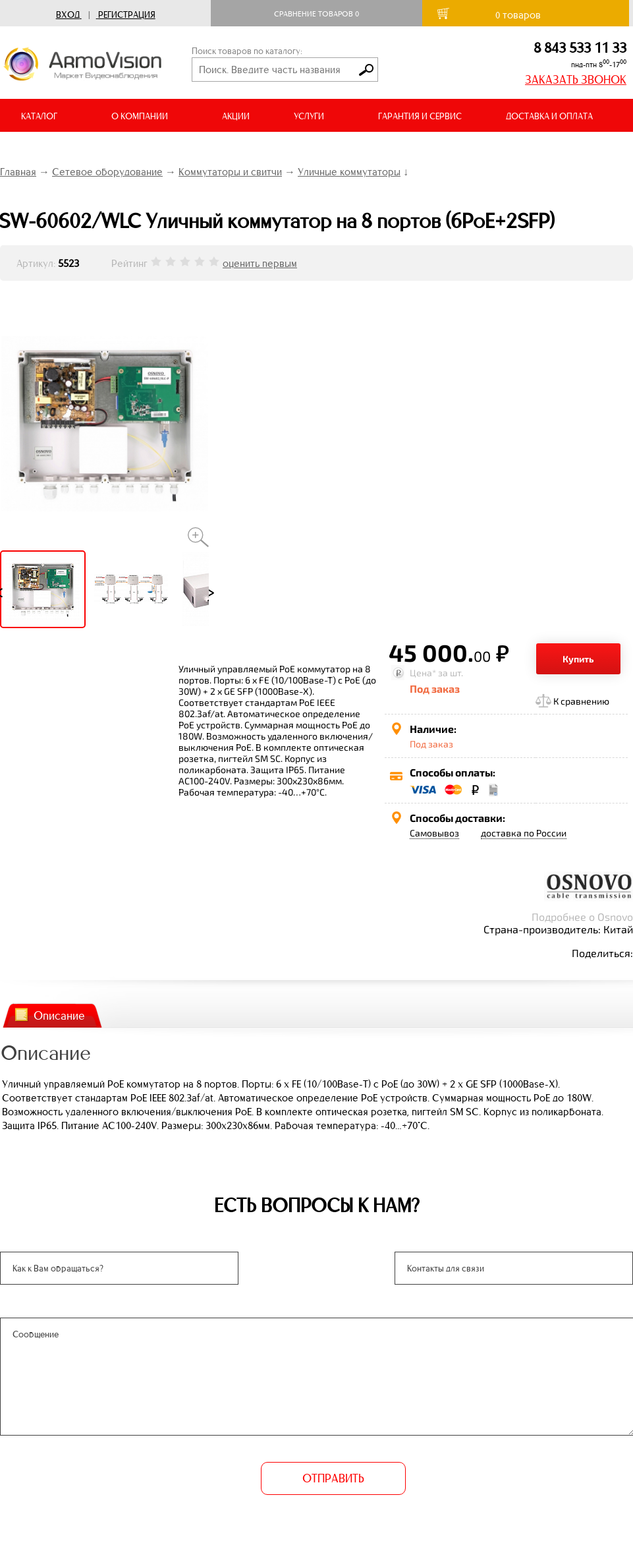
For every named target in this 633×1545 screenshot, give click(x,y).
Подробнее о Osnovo (582, 916)
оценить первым (260, 263)
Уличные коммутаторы (349, 171)
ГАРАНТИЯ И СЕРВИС (420, 116)
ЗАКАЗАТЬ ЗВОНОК (575, 80)
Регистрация (126, 14)
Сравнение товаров (316, 13)
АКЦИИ (236, 116)
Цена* (423, 672)
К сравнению (581, 701)
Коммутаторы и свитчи (230, 171)
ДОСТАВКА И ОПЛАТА (549, 116)
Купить (578, 658)
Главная (18, 171)
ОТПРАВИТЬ (333, 1478)
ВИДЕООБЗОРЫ (52, 149)
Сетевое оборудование (107, 171)
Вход (68, 14)
